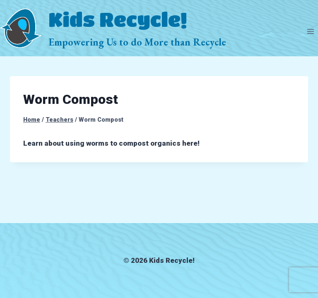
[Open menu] (310, 31)
